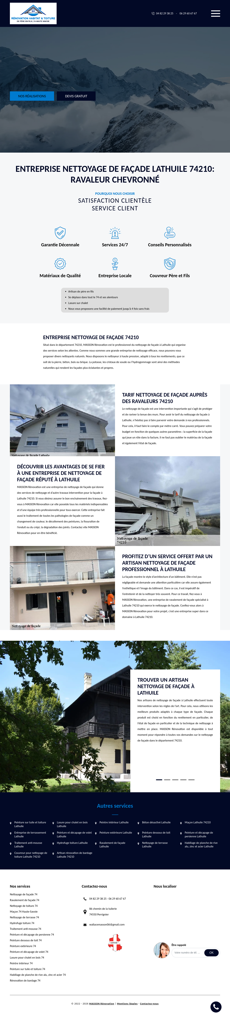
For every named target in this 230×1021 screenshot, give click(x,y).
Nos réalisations (32, 96)
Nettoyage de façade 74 (23, 894)
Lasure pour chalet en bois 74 (27, 957)
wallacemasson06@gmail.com (107, 924)
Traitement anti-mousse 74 (25, 929)
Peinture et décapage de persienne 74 (32, 934)
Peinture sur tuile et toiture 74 (27, 969)
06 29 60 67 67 (188, 13)
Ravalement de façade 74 (24, 900)
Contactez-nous (149, 1003)
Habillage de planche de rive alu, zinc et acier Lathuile (201, 844)
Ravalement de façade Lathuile (112, 844)
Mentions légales (127, 1003)
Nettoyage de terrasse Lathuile (155, 844)
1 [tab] (159, 779)
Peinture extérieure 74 (23, 946)
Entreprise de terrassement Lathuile (30, 834)
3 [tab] (175, 779)
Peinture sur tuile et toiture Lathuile (30, 824)
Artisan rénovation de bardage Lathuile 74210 (74, 854)
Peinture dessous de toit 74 (26, 940)
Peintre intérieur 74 (21, 963)
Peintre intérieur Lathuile (114, 822)
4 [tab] (183, 779)
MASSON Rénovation (101, 1003)
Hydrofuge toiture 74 (22, 923)
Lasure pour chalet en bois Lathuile (72, 824)
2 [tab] (167, 779)
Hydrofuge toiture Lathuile (72, 843)
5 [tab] (191, 779)
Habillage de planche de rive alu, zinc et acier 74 (38, 974)
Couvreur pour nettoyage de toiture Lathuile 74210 (30, 854)
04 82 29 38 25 (164, 13)
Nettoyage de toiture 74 (24, 906)
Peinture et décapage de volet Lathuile (74, 834)
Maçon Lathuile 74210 (198, 822)
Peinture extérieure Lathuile (116, 832)
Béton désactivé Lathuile (156, 822)
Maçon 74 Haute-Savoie (24, 911)
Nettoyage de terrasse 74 (24, 917)
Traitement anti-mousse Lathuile (28, 844)
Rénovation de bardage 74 (25, 980)
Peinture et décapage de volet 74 (29, 951)
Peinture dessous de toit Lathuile (156, 834)
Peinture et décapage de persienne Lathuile (199, 834)
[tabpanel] (175, 711)
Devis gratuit (76, 96)
